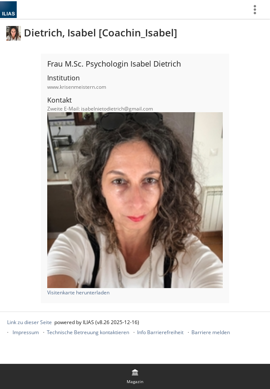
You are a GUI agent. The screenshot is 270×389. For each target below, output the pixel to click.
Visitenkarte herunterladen (78, 292)
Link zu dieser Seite (29, 322)
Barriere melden (210, 332)
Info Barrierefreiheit (160, 332)
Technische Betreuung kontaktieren (88, 332)
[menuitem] (258, 9)
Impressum (26, 332)
